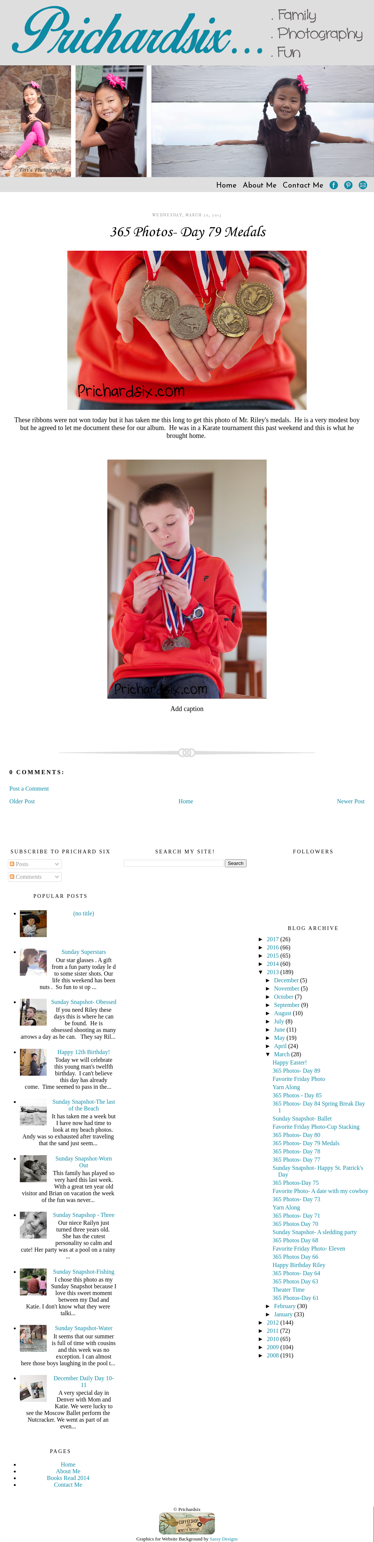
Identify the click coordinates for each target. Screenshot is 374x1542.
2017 (273, 939)
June (280, 1029)
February (285, 1306)
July (280, 1021)
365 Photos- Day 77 (297, 1159)
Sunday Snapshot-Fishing (83, 1271)
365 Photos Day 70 (295, 1224)
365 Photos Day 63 (295, 1281)
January (284, 1314)
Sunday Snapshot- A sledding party (315, 1232)
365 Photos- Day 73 (297, 1199)
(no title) (83, 913)
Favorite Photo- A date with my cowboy (320, 1191)
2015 (273, 955)
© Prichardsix (187, 1509)
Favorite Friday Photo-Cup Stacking (316, 1127)
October (284, 997)
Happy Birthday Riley (299, 1265)
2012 (273, 1322)
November (287, 988)
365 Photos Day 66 (295, 1257)
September (287, 1005)
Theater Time (289, 1289)
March (282, 1054)
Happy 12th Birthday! (84, 1052)
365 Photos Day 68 (295, 1240)
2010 (273, 1339)
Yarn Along (286, 1087)
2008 (273, 1355)
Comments (26, 877)
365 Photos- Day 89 (297, 1070)
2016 (273, 947)
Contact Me (303, 185)
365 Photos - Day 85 (297, 1095)
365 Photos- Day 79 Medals (187, 232)
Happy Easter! (290, 1062)
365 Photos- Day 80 (297, 1135)
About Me (260, 185)
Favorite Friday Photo (299, 1079)
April (281, 1046)
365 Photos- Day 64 (297, 1273)
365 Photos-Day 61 (296, 1298)
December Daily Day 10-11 (83, 1381)
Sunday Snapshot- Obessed (83, 1002)
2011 (273, 1331)
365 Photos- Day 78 (297, 1151)
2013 (273, 972)
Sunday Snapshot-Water (84, 1328)
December (287, 980)
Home (226, 185)
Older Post (22, 801)
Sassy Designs (224, 1539)
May (280, 1038)
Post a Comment (29, 788)
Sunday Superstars (83, 952)
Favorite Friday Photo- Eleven (309, 1248)
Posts (19, 864)
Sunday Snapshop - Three (84, 1215)
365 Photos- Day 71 (297, 1215)
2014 (273, 964)
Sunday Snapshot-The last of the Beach (83, 1105)
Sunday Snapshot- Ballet (302, 1118)
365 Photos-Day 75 (296, 1183)
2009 (273, 1347)
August (283, 1013)
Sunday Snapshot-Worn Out (83, 1161)
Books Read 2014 (68, 1478)
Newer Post (351, 801)
